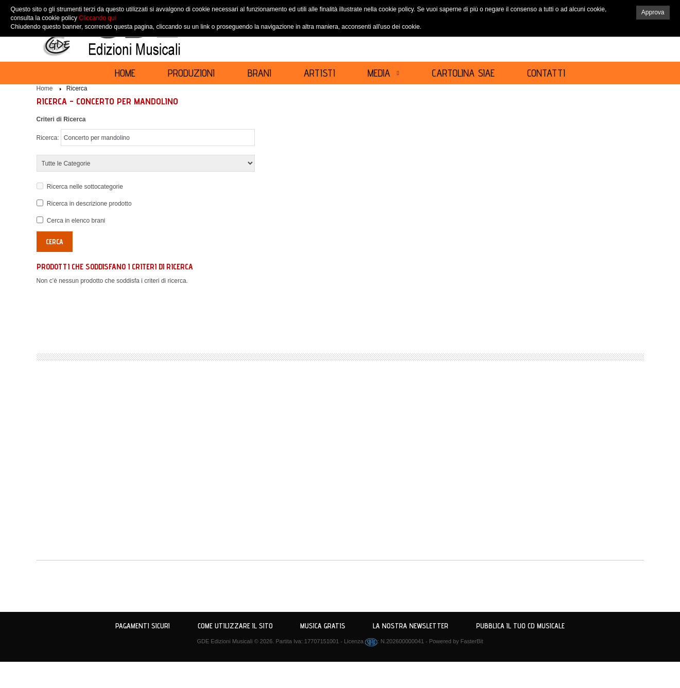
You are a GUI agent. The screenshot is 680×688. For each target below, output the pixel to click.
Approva (653, 12)
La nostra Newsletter (410, 626)
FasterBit (472, 641)
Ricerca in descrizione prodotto (89, 203)
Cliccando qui (97, 18)
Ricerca (77, 88)
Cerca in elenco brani (76, 220)
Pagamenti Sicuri (142, 626)
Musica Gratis (322, 626)
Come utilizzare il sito (235, 626)
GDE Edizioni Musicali (224, 641)
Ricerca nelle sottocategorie (85, 186)
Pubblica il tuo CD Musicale (520, 626)
